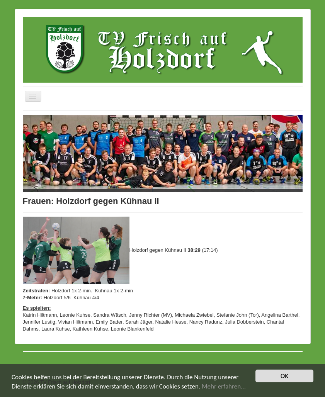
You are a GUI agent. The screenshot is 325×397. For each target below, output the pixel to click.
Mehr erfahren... (224, 386)
